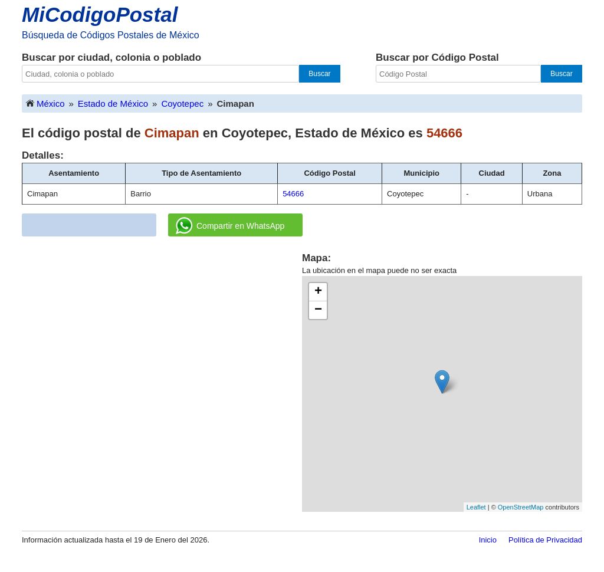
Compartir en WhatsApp (230, 226)
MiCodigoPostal (100, 14)
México (45, 103)
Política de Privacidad (545, 539)
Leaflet (476, 507)
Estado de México (113, 103)
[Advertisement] (162, 333)
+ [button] (318, 292)
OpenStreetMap (521, 507)
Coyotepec (182, 103)
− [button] (318, 310)
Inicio (488, 539)
